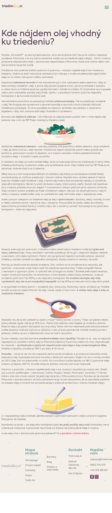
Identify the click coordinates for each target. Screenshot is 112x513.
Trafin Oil (30, 480)
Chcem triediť (33, 465)
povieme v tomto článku (75, 433)
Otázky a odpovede (52, 468)
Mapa (28, 475)
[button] (106, 7)
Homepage (31, 460)
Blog (49, 462)
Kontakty (30, 470)
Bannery (51, 457)
